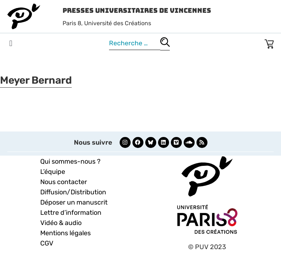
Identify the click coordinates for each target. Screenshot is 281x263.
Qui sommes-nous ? (70, 161)
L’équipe (52, 172)
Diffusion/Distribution (73, 192)
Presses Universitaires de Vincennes (137, 10)
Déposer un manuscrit (74, 202)
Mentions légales (65, 233)
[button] (10, 44)
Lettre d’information (70, 213)
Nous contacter (63, 182)
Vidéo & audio (61, 223)
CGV (46, 243)
